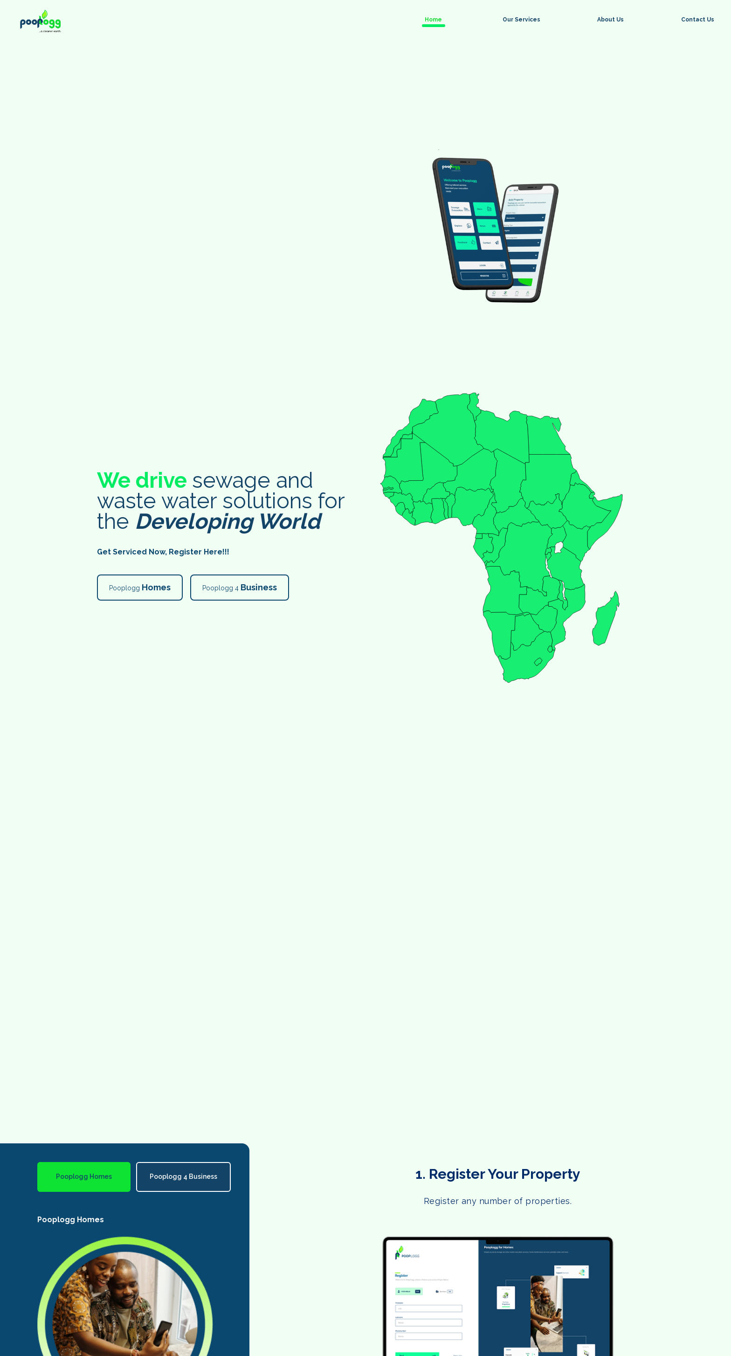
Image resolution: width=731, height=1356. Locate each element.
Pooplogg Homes (84, 1176)
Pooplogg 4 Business (183, 1176)
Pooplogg (140, 587)
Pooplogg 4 (239, 587)
